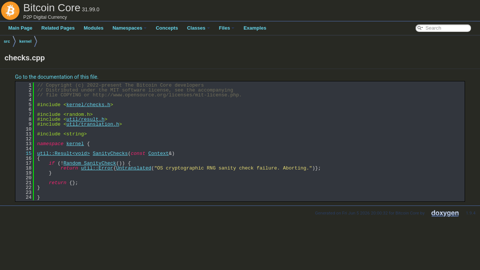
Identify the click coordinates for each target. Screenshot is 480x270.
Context (158, 153)
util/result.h (85, 119)
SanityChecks (110, 153)
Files (227, 28)
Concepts (167, 28)
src (7, 41)
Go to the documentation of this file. (57, 77)
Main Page (20, 28)
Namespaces (129, 28)
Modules (94, 28)
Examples (254, 28)
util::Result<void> (63, 153)
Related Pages (58, 28)
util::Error (97, 168)
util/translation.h (92, 124)
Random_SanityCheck (89, 163)
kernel (26, 41)
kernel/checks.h (88, 104)
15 (24, 153)
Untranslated (134, 168)
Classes (198, 28)
